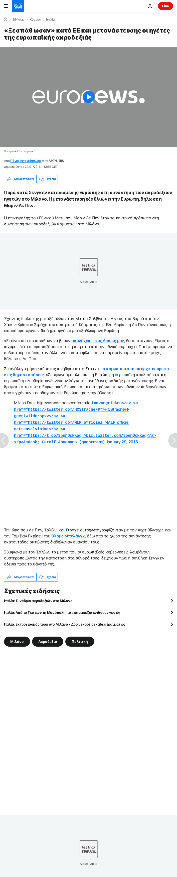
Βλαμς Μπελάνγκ (68, 532)
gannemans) (85, 432)
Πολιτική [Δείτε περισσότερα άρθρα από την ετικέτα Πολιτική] (80, 638)
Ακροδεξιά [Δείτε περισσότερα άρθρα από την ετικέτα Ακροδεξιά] (47, 638)
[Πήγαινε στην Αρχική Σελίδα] (18, 6)
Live (165, 6)
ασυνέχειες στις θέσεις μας (97, 340)
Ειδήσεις (18, 19)
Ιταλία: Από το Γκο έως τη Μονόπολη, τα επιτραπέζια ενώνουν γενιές (62, 609)
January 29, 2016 (122, 438)
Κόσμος (35, 19)
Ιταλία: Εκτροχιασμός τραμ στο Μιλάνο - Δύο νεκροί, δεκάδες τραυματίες (64, 621)
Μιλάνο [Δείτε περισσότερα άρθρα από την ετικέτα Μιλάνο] (17, 638)
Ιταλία (50, 19)
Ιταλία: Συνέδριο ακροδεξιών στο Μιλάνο (38, 597)
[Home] (5, 19)
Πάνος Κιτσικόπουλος (25, 161)
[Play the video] (88, 97)
